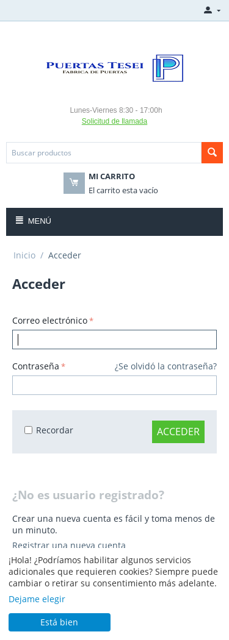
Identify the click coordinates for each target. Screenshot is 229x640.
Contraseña (35, 366)
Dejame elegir (37, 599)
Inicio (24, 255)
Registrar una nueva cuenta (69, 545)
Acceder (178, 431)
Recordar (48, 430)
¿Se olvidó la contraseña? (166, 366)
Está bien (59, 622)
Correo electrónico (49, 320)
